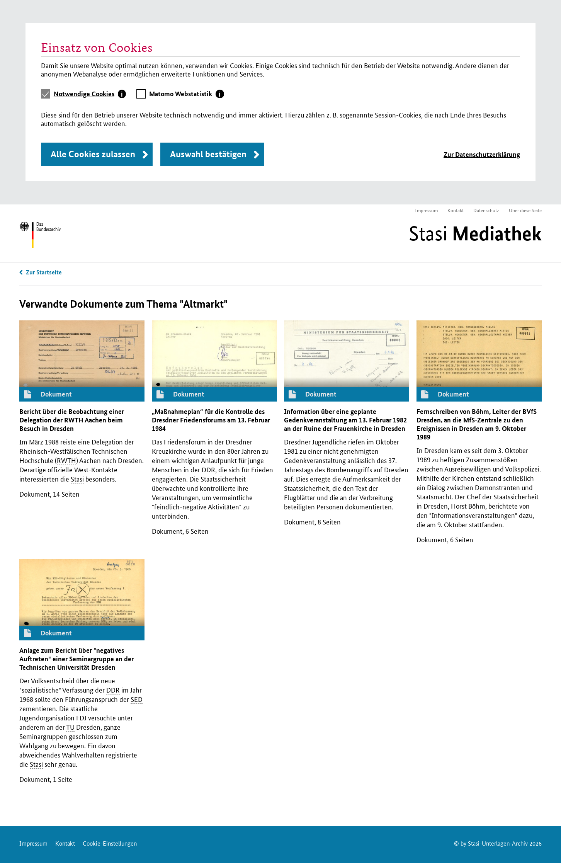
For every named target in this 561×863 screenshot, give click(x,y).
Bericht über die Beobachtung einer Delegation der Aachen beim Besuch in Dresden (71, 420)
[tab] (90, 94)
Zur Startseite (44, 272)
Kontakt (455, 210)
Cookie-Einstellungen (110, 843)
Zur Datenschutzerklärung (482, 154)
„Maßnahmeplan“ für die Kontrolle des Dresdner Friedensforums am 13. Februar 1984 (211, 420)
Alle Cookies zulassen (93, 154)
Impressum (426, 210)
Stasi (475, 233)
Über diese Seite (525, 210)
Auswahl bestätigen (208, 154)
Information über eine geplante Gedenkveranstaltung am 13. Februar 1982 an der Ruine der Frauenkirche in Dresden (345, 420)
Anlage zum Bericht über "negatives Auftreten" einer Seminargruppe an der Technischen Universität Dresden (76, 659)
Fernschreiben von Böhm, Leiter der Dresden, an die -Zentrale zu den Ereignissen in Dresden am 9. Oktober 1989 (476, 424)
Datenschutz (486, 210)
